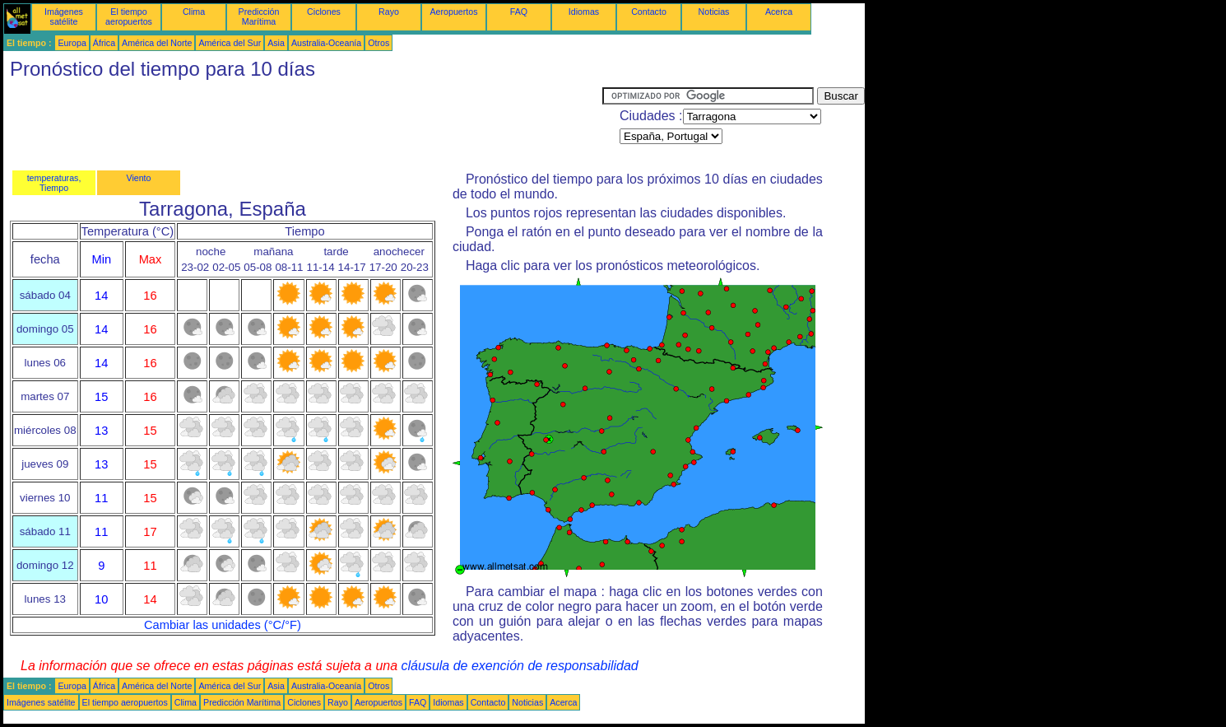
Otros (378, 43)
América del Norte (157, 43)
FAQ (518, 11)
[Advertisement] (302, 124)
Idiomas (584, 11)
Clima (194, 11)
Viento (138, 178)
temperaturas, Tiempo (54, 183)
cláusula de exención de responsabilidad (520, 666)
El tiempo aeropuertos (128, 16)
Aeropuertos (453, 11)
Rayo (388, 11)
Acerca (778, 11)
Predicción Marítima (259, 16)
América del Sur (229, 43)
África (104, 43)
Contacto (648, 11)
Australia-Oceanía (326, 43)
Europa (72, 43)
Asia (276, 43)
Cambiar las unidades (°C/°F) (222, 624)
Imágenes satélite (63, 16)
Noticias (714, 11)
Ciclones (324, 11)
